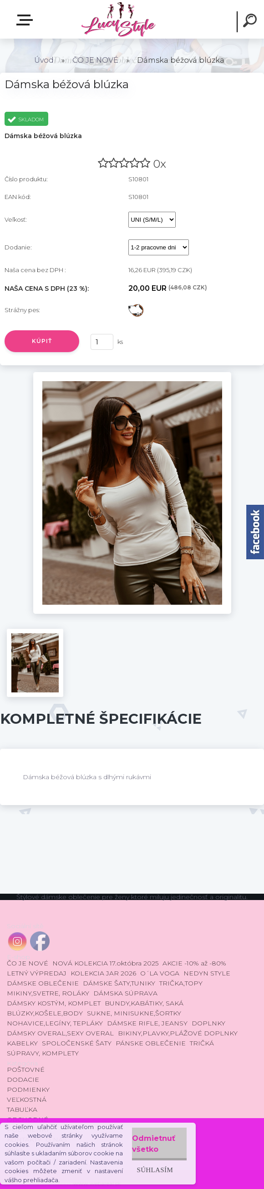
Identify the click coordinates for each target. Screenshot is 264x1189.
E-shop (26, 20)
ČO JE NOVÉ (95, 60)
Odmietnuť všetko (153, 1144)
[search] (251, 21)
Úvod (44, 60)
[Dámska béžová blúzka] (132, 375)
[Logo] (118, 19)
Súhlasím (155, 1169)
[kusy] (102, 342)
